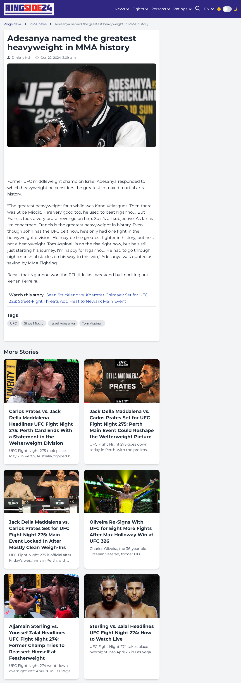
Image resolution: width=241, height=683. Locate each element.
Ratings (180, 9)
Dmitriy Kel (21, 58)
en (207, 9)
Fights (138, 9)
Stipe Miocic (33, 323)
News (120, 9)
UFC (13, 323)
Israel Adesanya (63, 323)
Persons (158, 9)
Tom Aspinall (92, 323)
